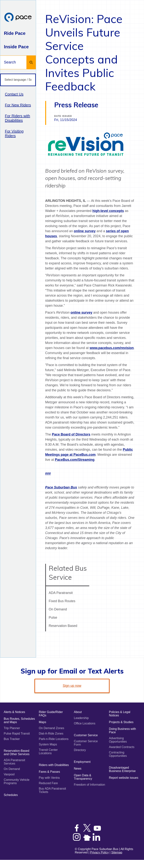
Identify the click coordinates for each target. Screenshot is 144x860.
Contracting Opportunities (118, 754)
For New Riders (18, 105)
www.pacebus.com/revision (112, 348)
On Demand (12, 768)
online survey (85, 231)
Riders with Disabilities (54, 765)
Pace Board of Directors (71, 434)
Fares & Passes (49, 771)
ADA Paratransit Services (14, 762)
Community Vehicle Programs (16, 781)
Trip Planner (12, 728)
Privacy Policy (99, 852)
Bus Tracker (12, 739)
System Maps (48, 744)
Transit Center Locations (48, 751)
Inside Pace (16, 46)
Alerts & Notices (14, 712)
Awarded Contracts (121, 747)
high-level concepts (108, 211)
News (77, 768)
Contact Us (14, 94)
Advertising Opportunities (118, 740)
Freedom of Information (89, 784)
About (78, 712)
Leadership (81, 718)
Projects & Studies (121, 722)
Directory (80, 750)
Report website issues (123, 777)
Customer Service (86, 735)
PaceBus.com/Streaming (74, 460)
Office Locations (84, 723)
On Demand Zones (51, 728)
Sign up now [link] (72, 686)
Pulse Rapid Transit (17, 733)
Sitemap (116, 852)
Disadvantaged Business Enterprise (122, 769)
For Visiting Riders (14, 133)
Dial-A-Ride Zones (51, 733)
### (48, 473)
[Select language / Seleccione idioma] (18, 80)
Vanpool (9, 774)
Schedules (11, 795)
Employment (82, 761)
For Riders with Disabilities (17, 118)
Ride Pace (15, 33)
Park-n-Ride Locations (53, 739)
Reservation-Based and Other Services (16, 752)
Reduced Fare (48, 783)
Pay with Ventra (49, 777)
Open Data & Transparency (83, 777)
